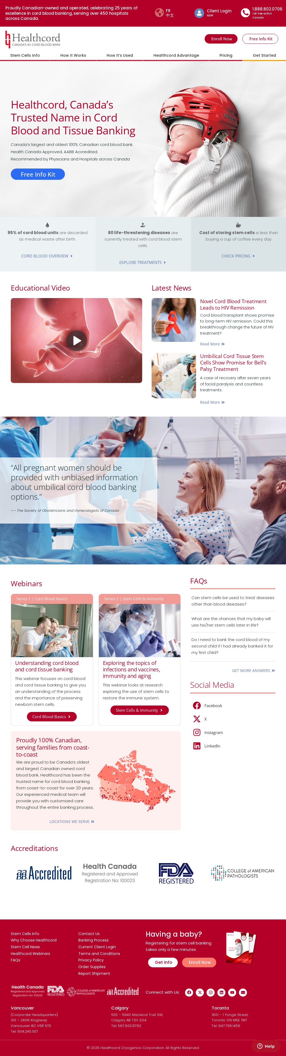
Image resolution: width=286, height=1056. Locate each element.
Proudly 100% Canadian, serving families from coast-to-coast (52, 747)
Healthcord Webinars (30, 952)
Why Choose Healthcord (34, 938)
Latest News (174, 287)
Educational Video (43, 287)
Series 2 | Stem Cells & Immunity (134, 599)
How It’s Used (120, 55)
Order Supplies (92, 966)
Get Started (264, 55)
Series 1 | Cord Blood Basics (41, 599)
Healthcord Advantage (176, 55)
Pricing (225, 55)
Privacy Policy (91, 959)
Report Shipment (94, 973)
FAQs (199, 580)
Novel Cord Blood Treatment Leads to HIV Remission (234, 304)
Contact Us (89, 931)
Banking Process (93, 938)
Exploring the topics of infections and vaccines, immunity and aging (131, 670)
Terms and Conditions (99, 952)
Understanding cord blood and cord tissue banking (47, 666)
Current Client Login (97, 945)
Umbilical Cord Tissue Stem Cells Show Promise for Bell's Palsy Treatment (235, 362)
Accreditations (37, 847)
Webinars (28, 583)
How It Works (73, 55)
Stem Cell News (25, 945)
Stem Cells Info (25, 55)
